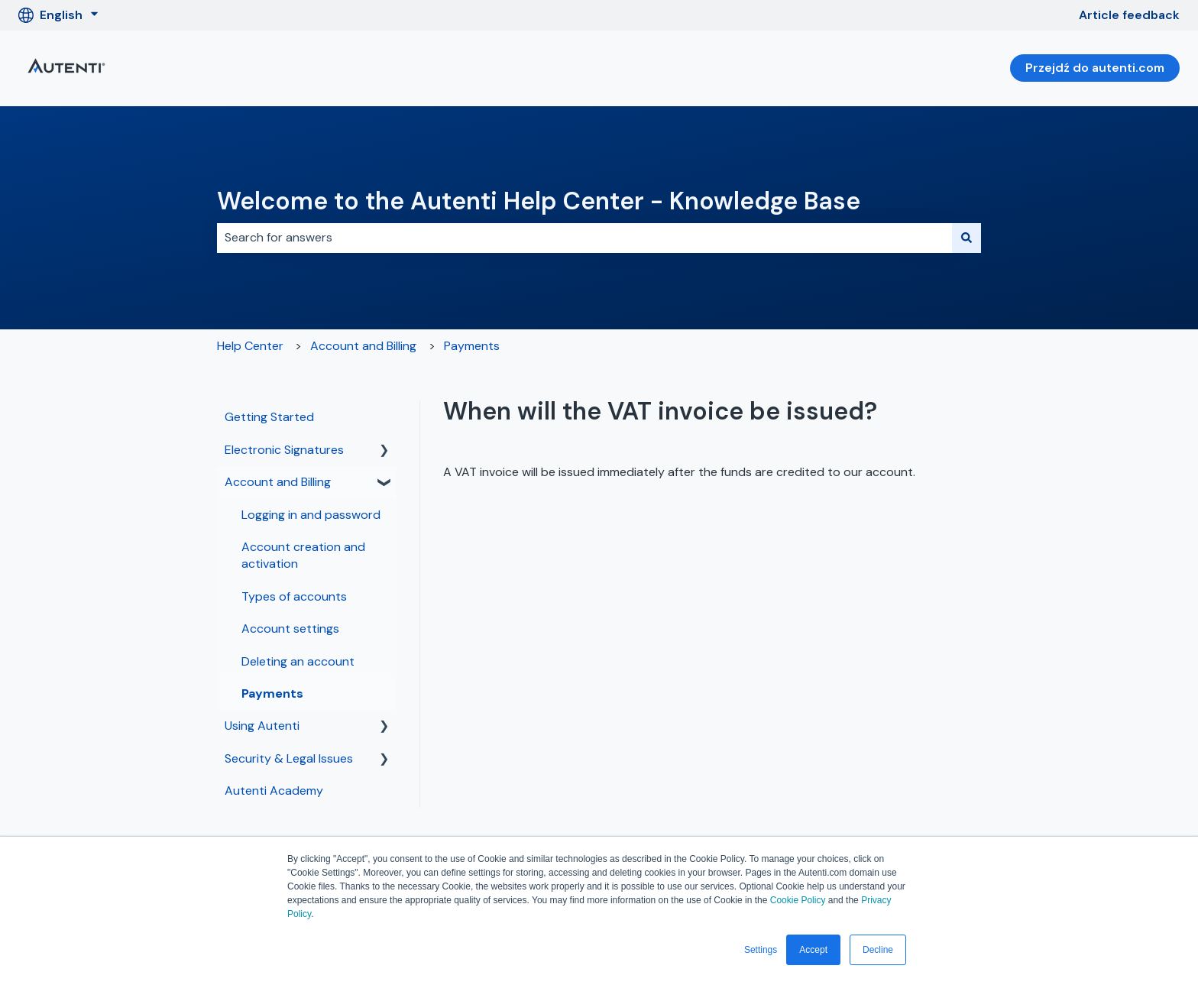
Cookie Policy (798, 900)
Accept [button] (813, 949)
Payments (472, 346)
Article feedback (1129, 15)
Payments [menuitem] (272, 693)
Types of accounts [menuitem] (294, 596)
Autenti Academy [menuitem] (274, 790)
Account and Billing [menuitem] (278, 482)
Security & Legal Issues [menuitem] (289, 758)
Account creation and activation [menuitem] (303, 555)
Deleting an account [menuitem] (298, 661)
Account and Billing (363, 346)
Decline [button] (878, 949)
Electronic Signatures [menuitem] (284, 450)
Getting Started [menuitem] (269, 417)
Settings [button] (760, 949)
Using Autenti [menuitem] (262, 726)
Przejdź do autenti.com (1094, 68)
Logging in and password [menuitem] (310, 515)
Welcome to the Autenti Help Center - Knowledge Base (538, 201)
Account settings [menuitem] (290, 628)
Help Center (250, 346)
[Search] (966, 237)
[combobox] (584, 237)
